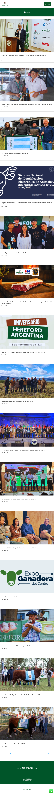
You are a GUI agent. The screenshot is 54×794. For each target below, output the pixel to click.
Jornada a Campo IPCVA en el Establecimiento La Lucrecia (19, 499)
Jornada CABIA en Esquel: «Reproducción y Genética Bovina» (21, 548)
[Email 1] (30, 789)
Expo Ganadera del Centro (9, 597)
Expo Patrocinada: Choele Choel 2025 (13, 744)
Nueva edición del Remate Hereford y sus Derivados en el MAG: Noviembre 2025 (26, 104)
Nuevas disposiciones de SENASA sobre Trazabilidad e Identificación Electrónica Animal (26, 203)
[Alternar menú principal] (47, 4)
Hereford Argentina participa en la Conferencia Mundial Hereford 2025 (23, 450)
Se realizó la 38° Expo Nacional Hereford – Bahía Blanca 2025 (20, 695)
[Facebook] (24, 789)
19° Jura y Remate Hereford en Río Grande (14, 153)
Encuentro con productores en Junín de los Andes (17, 401)
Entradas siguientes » (48, 754)
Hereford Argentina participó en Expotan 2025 (15, 646)
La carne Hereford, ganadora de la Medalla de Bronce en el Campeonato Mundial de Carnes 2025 (26, 302)
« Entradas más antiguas (6, 754)
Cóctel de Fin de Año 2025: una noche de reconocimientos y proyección (23, 55)
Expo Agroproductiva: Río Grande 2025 (13, 253)
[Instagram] (27, 789)
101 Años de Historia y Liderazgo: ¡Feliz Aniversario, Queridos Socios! (23, 352)
